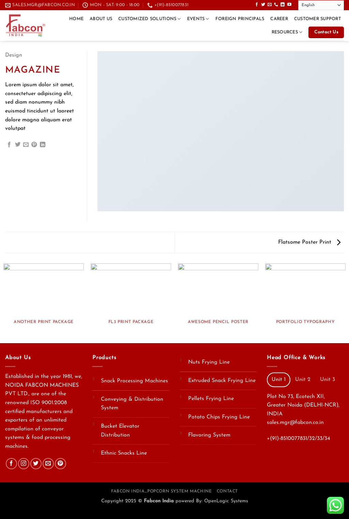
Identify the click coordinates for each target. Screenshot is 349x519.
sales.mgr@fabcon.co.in (295, 422)
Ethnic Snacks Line (124, 453)
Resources (287, 32)
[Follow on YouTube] (289, 4)
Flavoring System (209, 435)
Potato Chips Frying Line (219, 417)
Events (198, 19)
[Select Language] (321, 5)
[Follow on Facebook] (257, 4)
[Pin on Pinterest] (34, 145)
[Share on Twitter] (17, 145)
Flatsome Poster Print (309, 242)
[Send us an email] (270, 4)
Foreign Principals (239, 19)
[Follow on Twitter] (263, 4)
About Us (101, 19)
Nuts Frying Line (209, 362)
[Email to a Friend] (26, 145)
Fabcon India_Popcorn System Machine (161, 491)
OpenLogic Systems (226, 501)
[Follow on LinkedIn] (282, 4)
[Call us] (276, 4)
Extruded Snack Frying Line (222, 380)
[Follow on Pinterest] (60, 463)
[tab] (278, 379)
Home (76, 19)
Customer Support (317, 19)
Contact (227, 491)
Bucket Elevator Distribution (120, 431)
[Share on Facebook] (9, 145)
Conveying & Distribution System (132, 404)
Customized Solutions (149, 19)
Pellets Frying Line (211, 398)
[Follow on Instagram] (23, 463)
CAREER (279, 19)
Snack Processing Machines (134, 381)
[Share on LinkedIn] (42, 145)
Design (13, 55)
